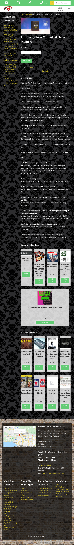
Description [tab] (45, 71)
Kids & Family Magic (10, 506)
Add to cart (26, 61)
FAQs (22, 488)
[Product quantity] (31, 52)
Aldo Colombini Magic (10, 490)
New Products (7, 518)
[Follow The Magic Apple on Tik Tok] (30, 3)
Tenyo (5, 525)
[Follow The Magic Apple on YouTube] (6, 3)
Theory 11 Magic (8, 527)
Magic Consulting (43, 490)
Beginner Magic (8, 497)
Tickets (5, 530)
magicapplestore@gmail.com (53, 473)
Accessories (7, 488)
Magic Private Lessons (45, 488)
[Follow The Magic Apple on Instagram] (18, 3)
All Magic (29, 14)
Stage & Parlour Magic (10, 523)
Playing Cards (7, 520)
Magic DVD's (7, 509)
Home (23, 14)
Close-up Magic (8, 502)
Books (5, 500)
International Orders (27, 497)
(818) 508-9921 (46, 465)
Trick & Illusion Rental (45, 493)
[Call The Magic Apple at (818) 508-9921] (43, 3)
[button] (47, 22)
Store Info (24, 490)
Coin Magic (7, 504)
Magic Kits (6, 511)
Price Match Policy (27, 500)
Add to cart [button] (26, 274)
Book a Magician (43, 495)
